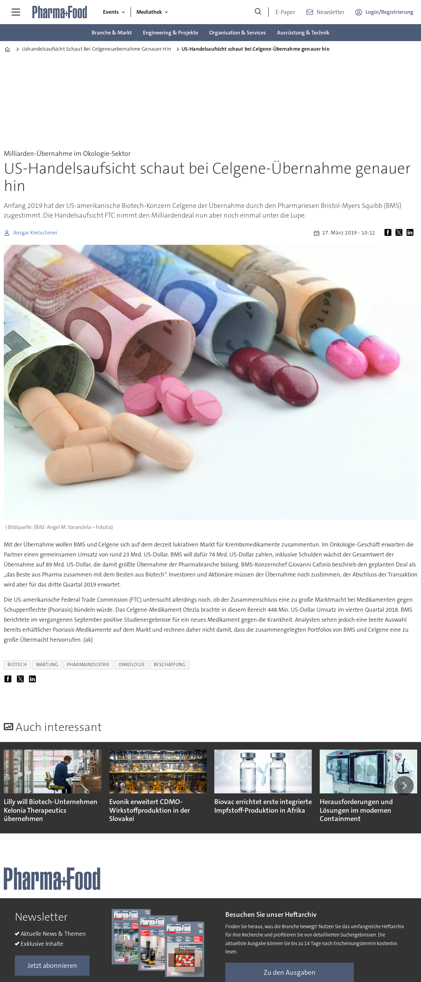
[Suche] (258, 12)
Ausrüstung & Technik (303, 32)
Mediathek (149, 12)
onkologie (132, 665)
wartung (47, 665)
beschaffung (170, 665)
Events (111, 12)
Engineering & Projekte (170, 32)
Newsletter (331, 12)
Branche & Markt (112, 32)
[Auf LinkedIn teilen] (411, 233)
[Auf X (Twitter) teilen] (400, 233)
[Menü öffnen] (15, 12)
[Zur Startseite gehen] (60, 12)
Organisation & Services (237, 32)
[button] (403, 785)
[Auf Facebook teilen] (389, 233)
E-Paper (285, 12)
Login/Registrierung (389, 12)
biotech (17, 665)
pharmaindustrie (88, 665)
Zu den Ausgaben (290, 972)
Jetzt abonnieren (52, 965)
